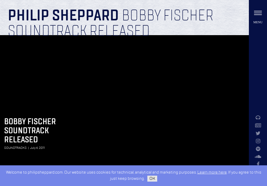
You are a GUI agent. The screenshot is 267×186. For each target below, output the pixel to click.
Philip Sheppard (63, 16)
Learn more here (212, 172)
